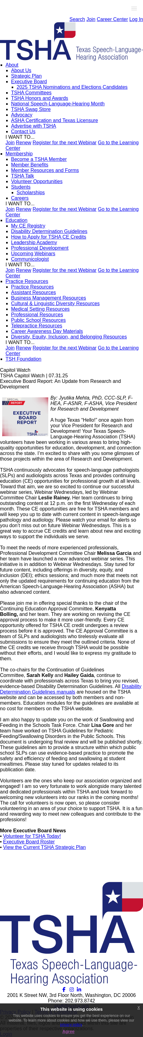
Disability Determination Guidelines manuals (70, 689)
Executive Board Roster (29, 841)
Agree (68, 1031)
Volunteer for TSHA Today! (32, 836)
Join (90, 19)
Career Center (112, 19)
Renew (23, 142)
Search (77, 19)
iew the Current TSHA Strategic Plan (46, 847)
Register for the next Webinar (65, 142)
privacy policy (71, 1025)
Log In (136, 19)
